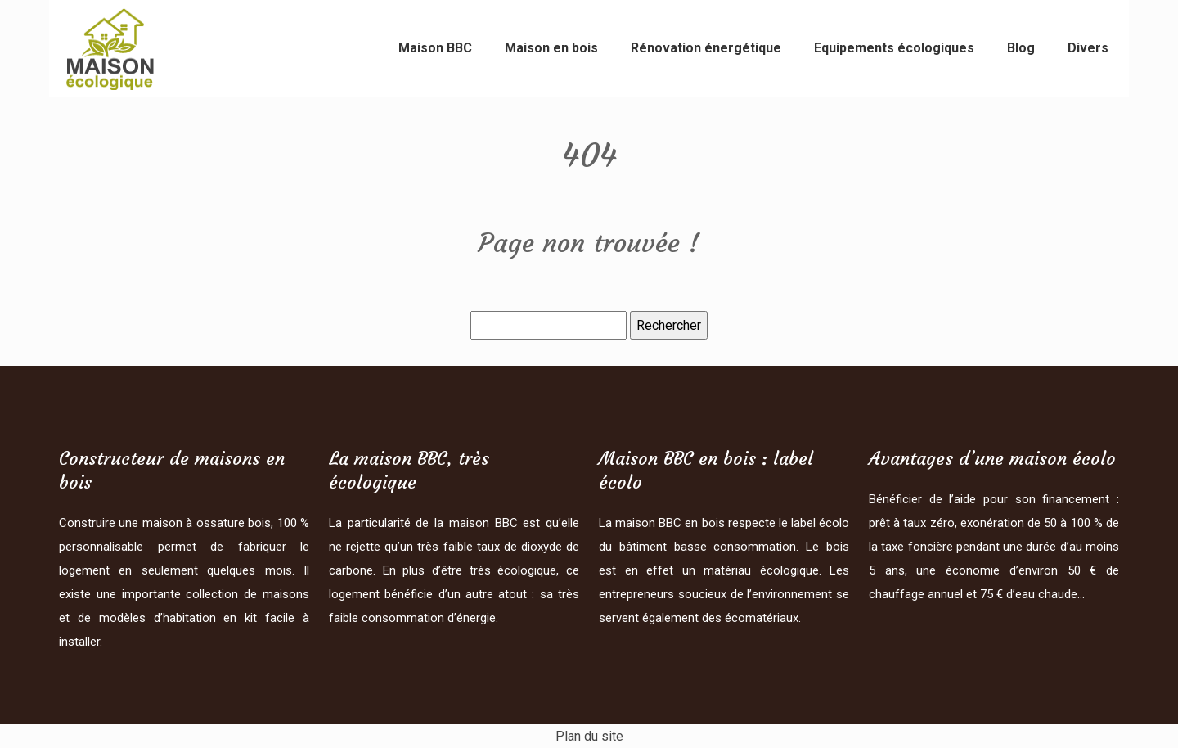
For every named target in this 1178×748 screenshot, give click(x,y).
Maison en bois (551, 48)
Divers (1088, 48)
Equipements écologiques (894, 48)
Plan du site (589, 736)
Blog (1021, 48)
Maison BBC (435, 48)
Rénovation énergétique (706, 48)
